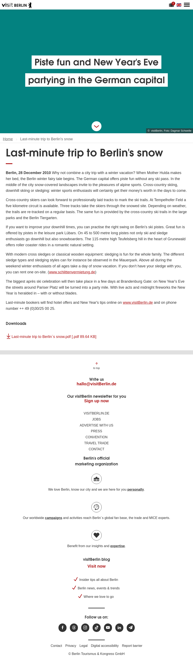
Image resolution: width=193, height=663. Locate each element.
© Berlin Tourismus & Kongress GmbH (96, 654)
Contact (96, 449)
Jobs (96, 419)
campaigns (53, 518)
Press (96, 431)
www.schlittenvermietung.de (72, 272)
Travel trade (96, 443)
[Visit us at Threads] (74, 627)
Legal (84, 645)
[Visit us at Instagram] (85, 627)
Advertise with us (96, 425)
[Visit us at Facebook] (62, 627)
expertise (117, 546)
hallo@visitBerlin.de (96, 384)
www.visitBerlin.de (138, 302)
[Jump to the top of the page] (96, 365)
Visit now (96, 566)
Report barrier (132, 645)
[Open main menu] (187, 5)
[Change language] (180, 5)
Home (8, 139)
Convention (97, 437)
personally (135, 489)
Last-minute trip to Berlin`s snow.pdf (54, 337)
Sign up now (96, 401)
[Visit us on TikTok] (97, 627)
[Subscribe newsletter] (131, 627)
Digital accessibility (105, 645)
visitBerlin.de (96, 413)
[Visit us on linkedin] (119, 627)
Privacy (70, 645)
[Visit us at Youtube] (108, 627)
